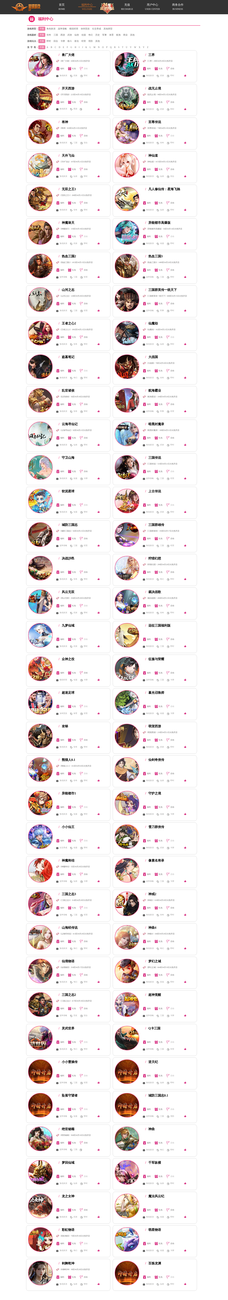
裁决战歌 (153, 592)
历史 (97, 35)
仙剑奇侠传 (154, 760)
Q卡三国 (152, 1028)
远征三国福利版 (158, 625)
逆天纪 (151, 1062)
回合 (56, 41)
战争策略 (62, 29)
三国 (56, 35)
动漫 (83, 35)
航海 (118, 35)
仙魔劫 (151, 323)
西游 (62, 35)
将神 (63, 122)
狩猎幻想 (153, 558)
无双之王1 (67, 189)
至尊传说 (153, 122)
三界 (150, 55)
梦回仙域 (66, 1162)
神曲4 (150, 927)
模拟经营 (73, 29)
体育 (111, 35)
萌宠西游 (153, 726)
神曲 (150, 1129)
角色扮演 (51, 29)
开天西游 (66, 88)
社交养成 (96, 29)
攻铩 (63, 726)
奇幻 (90, 35)
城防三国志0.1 (156, 1095)
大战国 (151, 357)
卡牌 (62, 41)
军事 (104, 35)
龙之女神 (66, 1196)
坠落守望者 (68, 1095)
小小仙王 (66, 827)
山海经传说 (68, 927)
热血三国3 (154, 256)
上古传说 (153, 491)
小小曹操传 (68, 1062)
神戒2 (150, 894)
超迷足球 (66, 692)
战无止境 (153, 88)
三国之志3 (67, 894)
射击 (76, 41)
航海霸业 (153, 390)
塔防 (90, 41)
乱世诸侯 (66, 390)
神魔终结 (66, 860)
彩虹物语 (66, 1230)
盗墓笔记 (66, 357)
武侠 (69, 35)
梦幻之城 (153, 961)
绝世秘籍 (66, 1129)
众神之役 (66, 659)
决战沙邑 (66, 558)
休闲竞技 (85, 29)
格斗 (69, 41)
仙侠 (76, 35)
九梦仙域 (66, 625)
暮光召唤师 (154, 692)
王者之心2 (67, 323)
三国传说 (153, 458)
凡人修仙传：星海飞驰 (162, 189)
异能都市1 (67, 793)
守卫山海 (66, 458)
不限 (42, 29)
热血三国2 (67, 256)
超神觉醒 (153, 995)
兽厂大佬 (66, 55)
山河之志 (66, 290)
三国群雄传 (154, 525)
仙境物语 (66, 961)
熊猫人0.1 (67, 760)
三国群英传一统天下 (161, 290)
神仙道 (151, 155)
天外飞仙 (66, 155)
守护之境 (153, 793)
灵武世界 (66, 1028)
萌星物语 (153, 1230)
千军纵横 (153, 1162)
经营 (83, 41)
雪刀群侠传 (154, 827)
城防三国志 (68, 525)
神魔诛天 (66, 223)
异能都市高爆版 (158, 223)
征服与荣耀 (154, 659)
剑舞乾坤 (66, 1263)
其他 (132, 35)
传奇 (49, 35)
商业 (125, 35)
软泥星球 (66, 491)
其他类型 (108, 29)
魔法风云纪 (154, 1196)
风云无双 (66, 592)
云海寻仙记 (68, 424)
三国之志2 (67, 995)
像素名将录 (154, 860)
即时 (49, 41)
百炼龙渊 (153, 1263)
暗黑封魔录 (154, 424)
